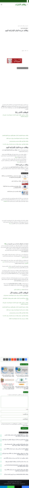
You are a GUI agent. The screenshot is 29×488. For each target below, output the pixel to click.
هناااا (5, 243)
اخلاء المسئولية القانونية (7, 483)
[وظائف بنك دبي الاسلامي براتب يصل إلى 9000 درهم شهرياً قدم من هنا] (21, 370)
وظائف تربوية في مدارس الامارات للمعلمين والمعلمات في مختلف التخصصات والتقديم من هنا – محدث (8, 387)
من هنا (18, 161)
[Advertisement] (14, 16)
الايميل (16, 157)
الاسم (27, 409)
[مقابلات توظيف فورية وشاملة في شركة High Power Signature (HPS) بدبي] (25, 188)
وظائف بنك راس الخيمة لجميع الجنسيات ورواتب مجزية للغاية (17, 138)
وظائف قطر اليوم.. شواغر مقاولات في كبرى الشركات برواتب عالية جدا (15, 144)
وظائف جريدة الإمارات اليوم (16, 181)
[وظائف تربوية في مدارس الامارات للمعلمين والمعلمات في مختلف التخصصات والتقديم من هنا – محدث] (7, 382)
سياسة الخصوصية (22, 483)
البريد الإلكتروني (25, 414)
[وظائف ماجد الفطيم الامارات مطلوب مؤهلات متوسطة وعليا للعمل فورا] (7, 370)
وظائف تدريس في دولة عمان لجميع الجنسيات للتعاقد (18, 318)
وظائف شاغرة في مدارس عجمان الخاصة (14, 191)
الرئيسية (26, 25)
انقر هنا (9, 267)
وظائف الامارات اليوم (21, 25)
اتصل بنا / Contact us (15, 483)
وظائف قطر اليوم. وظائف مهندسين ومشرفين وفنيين (18, 141)
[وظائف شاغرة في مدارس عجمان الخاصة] (25, 193)
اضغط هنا (5, 201)
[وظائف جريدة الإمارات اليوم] (25, 182)
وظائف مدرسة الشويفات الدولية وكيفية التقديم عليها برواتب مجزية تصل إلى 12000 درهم (21, 387)
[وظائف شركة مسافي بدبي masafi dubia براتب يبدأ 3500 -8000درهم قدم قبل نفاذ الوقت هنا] (25, 177)
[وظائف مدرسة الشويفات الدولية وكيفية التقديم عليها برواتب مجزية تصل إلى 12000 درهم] (21, 382)
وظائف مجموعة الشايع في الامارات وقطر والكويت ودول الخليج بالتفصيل (15, 135)
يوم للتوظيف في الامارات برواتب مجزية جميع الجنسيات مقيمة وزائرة (16, 295)
